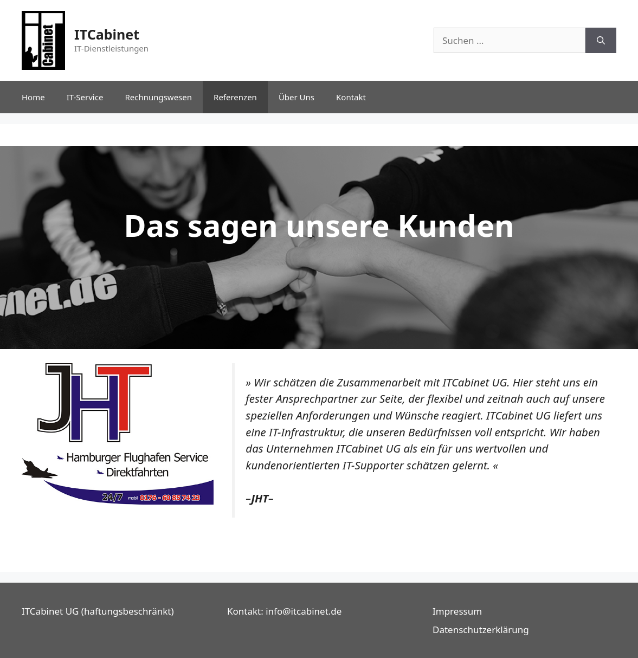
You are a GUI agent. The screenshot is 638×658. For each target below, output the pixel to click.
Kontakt (351, 97)
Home (33, 97)
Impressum (457, 611)
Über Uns (296, 97)
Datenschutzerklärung (481, 629)
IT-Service (85, 97)
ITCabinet (106, 34)
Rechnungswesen (158, 97)
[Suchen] (600, 41)
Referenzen (235, 97)
